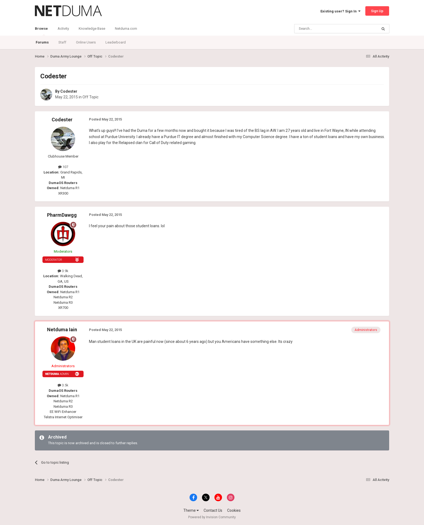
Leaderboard (115, 42)
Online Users (86, 42)
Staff (62, 42)
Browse (41, 31)
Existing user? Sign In (340, 11)
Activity (63, 28)
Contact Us (213, 510)
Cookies (234, 510)
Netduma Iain (62, 329)
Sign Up (377, 11)
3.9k (63, 271)
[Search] (323, 28)
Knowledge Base (92, 28)
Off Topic (90, 97)
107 (63, 167)
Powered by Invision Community (212, 517)
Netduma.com (126, 28)
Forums (42, 42)
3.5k (63, 385)
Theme (191, 510)
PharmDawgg (62, 215)
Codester (68, 91)
